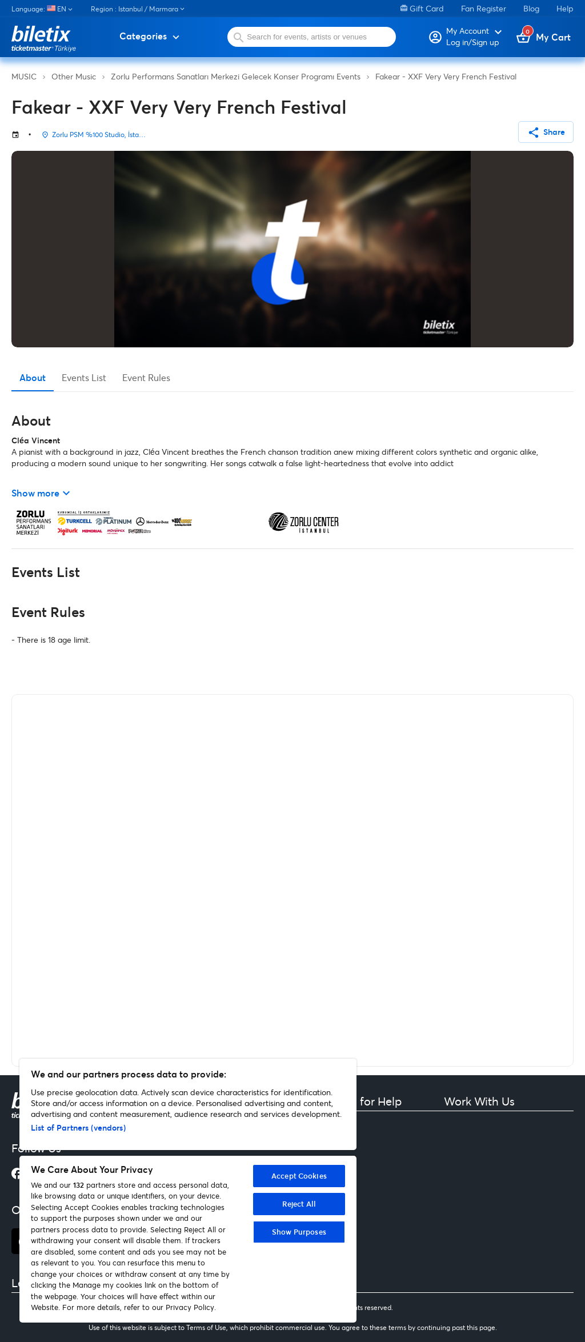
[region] (188, 1190)
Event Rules (146, 377)
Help (565, 8)
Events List (84, 377)
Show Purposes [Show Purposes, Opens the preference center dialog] (299, 1232)
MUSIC (24, 76)
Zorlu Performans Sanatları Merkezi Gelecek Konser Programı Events (235, 76)
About (32, 377)
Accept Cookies (299, 1176)
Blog (531, 8)
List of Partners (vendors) (78, 1127)
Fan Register (483, 8)
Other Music (73, 76)
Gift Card (422, 8)
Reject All (299, 1204)
